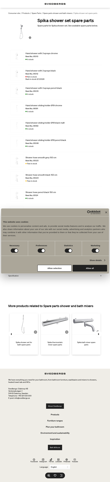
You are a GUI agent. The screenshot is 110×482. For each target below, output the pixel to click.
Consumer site (14, 13)
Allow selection (54, 268)
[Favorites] (55, 475)
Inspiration (55, 439)
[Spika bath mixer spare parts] (86, 334)
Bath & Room (55, 447)
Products (26, 13)
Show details (96, 260)
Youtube (75, 460)
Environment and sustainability (55, 433)
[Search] (48, 475)
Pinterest (67, 460)
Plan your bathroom (55, 426)
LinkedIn (58, 460)
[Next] (99, 334)
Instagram (43, 460)
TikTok (51, 460)
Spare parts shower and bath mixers (57, 13)
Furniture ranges (55, 420)
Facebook (34, 460)
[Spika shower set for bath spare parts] (24, 334)
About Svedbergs (55, 406)
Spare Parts (36, 13)
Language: (44, 467)
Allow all (90, 268)
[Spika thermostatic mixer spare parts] (55, 334)
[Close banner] (106, 212)
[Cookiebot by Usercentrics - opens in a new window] (89, 212)
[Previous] (11, 334)
